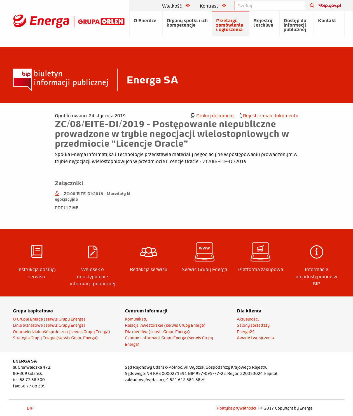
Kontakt (327, 20)
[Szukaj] (310, 5)
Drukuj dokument (212, 115)
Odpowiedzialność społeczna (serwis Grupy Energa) (61, 331)
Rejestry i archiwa (263, 23)
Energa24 (246, 331)
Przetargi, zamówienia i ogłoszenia (229, 25)
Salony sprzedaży (253, 325)
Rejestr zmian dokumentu (269, 115)
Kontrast (213, 6)
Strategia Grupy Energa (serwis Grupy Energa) (55, 337)
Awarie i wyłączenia (255, 337)
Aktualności (248, 319)
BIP (30, 408)
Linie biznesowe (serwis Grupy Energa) (49, 325)
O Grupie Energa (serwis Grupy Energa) (49, 319)
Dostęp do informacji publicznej (295, 25)
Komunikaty (136, 319)
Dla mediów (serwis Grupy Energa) (157, 331)
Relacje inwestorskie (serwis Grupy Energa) (165, 325)
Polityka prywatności (236, 408)
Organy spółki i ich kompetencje (187, 23)
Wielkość (176, 6)
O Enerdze (145, 20)
